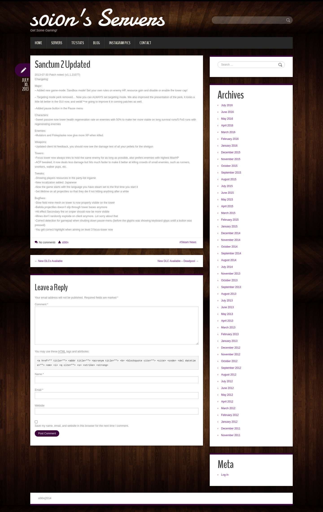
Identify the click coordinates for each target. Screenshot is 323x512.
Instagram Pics (119, 43)
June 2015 (227, 192)
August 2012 (228, 374)
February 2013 (230, 334)
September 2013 (231, 287)
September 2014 (231, 253)
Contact (145, 43)
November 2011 (230, 435)
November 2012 (230, 354)
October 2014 (229, 246)
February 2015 (230, 219)
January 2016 (229, 145)
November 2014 (230, 240)
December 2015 (230, 152)
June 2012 (227, 388)
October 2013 (229, 280)
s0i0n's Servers (97, 18)
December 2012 (230, 347)
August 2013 (228, 293)
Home (38, 43)
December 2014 (230, 233)
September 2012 (231, 367)
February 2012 (230, 415)
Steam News (188, 242)
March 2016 (228, 132)
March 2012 (228, 408)
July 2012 (227, 381)
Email (39, 389)
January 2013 (229, 341)
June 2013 (227, 307)
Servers (56, 43)
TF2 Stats (77, 43)
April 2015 (227, 206)
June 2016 (227, 112)
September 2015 (231, 172)
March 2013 (228, 327)
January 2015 (229, 226)
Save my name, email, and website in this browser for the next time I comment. (82, 425)
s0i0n (65, 242)
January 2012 (229, 421)
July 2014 (227, 266)
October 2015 (229, 165)
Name (39, 374)
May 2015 (227, 199)
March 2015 (228, 213)
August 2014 (228, 260)
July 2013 (227, 300)
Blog (96, 43)
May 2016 (227, 118)
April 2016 (227, 125)
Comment (41, 304)
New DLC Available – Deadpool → (178, 261)
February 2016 (230, 139)
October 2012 (229, 361)
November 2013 (230, 273)
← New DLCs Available (49, 261)
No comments (47, 242)
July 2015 (227, 186)
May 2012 (227, 394)
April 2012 (227, 401)
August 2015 (228, 179)
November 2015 (230, 159)
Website (39, 405)
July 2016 (227, 105)
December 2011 (230, 428)
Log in (225, 474)
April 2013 (227, 320)
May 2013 (227, 314)
